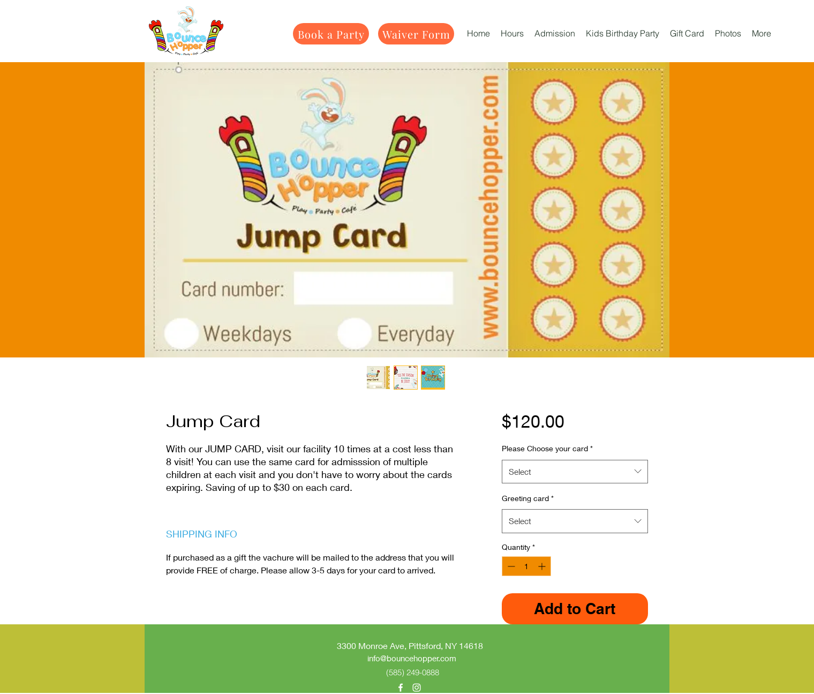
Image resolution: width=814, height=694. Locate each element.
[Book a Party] (331, 33)
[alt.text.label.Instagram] (416, 687)
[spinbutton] (526, 566)
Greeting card (528, 498)
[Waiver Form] (416, 33)
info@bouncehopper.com (411, 658)
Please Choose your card (547, 448)
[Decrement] (510, 566)
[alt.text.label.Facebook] (400, 687)
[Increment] (542, 566)
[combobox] (575, 471)
